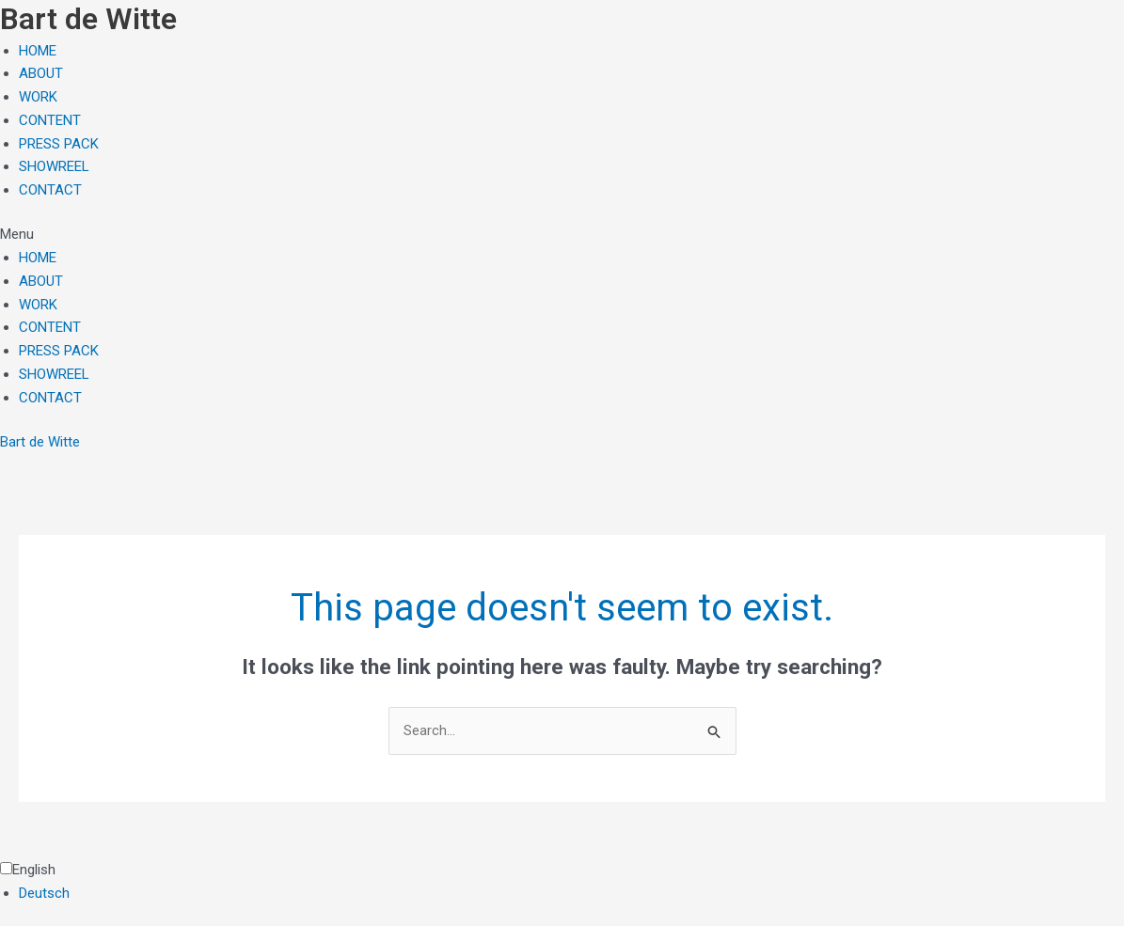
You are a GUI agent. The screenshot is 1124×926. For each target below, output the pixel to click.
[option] (571, 893)
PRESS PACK (59, 143)
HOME (37, 50)
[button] (562, 234)
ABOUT (41, 73)
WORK (38, 96)
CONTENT (50, 120)
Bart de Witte (40, 441)
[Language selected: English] (562, 881)
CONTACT (50, 189)
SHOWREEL (54, 166)
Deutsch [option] (44, 893)
